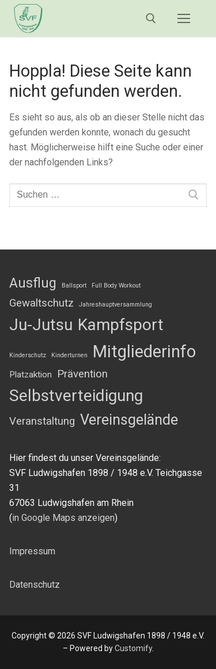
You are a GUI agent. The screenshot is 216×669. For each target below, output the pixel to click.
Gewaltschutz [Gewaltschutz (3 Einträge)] (41, 303)
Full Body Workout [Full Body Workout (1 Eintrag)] (116, 285)
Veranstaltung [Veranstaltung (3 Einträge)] (42, 421)
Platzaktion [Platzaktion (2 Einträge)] (30, 374)
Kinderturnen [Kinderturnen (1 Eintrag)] (69, 355)
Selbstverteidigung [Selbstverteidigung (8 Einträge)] (76, 395)
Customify (133, 648)
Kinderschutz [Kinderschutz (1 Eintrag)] (27, 355)
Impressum (32, 551)
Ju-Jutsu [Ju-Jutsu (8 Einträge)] (41, 324)
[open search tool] (151, 18)
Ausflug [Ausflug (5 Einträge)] (32, 283)
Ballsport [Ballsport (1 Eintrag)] (74, 285)
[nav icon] (183, 18)
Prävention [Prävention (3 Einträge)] (82, 374)
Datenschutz (34, 584)
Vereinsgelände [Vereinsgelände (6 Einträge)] (129, 419)
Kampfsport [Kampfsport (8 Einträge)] (121, 324)
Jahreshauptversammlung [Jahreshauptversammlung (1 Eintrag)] (115, 304)
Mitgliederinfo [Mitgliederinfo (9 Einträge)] (144, 351)
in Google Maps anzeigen (63, 517)
